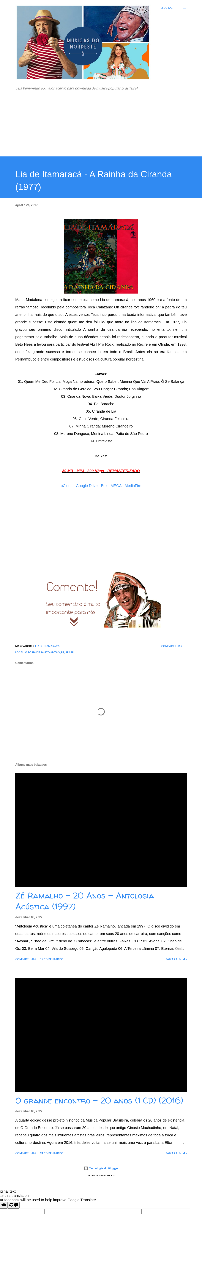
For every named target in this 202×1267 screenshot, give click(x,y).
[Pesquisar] (166, 7)
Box (104, 486)
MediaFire (133, 486)
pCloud (66, 486)
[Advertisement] (101, 128)
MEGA (116, 486)
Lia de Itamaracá (47, 646)
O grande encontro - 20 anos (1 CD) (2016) (99, 1100)
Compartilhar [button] (171, 646)
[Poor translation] (14, 1205)
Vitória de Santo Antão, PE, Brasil (49, 652)
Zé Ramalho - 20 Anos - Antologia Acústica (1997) (84, 901)
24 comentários (51, 1153)
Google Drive (87, 486)
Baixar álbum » (176, 959)
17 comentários (51, 959)
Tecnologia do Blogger (101, 1168)
